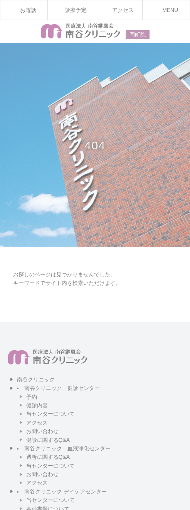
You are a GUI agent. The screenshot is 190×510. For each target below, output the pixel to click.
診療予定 (75, 10)
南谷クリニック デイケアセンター (65, 491)
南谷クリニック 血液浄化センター (67, 448)
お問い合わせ (42, 431)
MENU (170, 10)
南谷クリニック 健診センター (62, 388)
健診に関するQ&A (48, 440)
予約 (31, 397)
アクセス (37, 423)
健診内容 (37, 405)
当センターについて (50, 414)
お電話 (28, 10)
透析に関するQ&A (48, 457)
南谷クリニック (36, 379)
